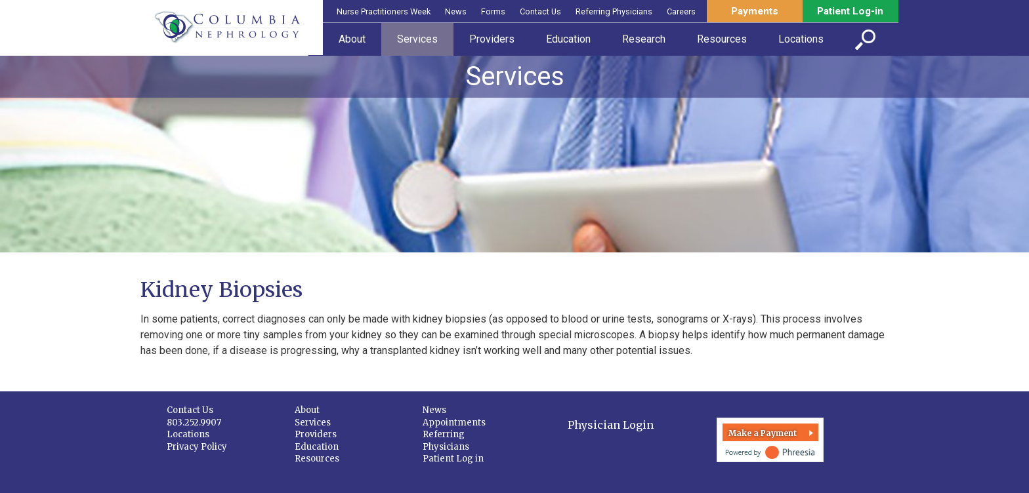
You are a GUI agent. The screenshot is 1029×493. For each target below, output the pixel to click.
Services (313, 422)
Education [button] (568, 39)
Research (643, 39)
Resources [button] (722, 39)
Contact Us (540, 11)
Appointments (454, 422)
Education (317, 446)
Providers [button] (491, 39)
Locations (188, 434)
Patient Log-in (850, 11)
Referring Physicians (614, 11)
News (456, 11)
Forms (493, 11)
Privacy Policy (197, 446)
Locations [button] (801, 39)
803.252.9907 (194, 422)
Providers (316, 434)
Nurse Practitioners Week (383, 11)
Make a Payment (762, 433)
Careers (681, 11)
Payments (754, 11)
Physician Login (611, 424)
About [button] (352, 39)
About (307, 410)
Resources (317, 458)
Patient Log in (453, 458)
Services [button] (417, 39)
